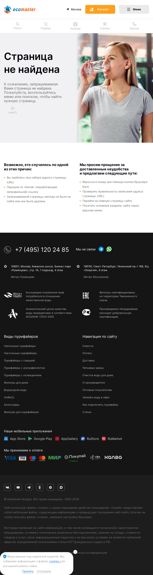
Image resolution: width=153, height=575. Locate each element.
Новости (87, 346)
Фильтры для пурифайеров (21, 412)
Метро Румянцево (22, 276)
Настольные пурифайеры (20, 353)
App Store (17, 439)
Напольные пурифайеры (20, 346)
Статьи (86, 412)
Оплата (87, 353)
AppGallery (69, 439)
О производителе (93, 382)
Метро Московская (96, 276)
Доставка (88, 360)
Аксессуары (11, 404)
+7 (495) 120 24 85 (36, 250)
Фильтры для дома (16, 382)
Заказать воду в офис (96, 397)
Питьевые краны (93, 367)
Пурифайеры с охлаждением (22, 375)
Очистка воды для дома (97, 375)
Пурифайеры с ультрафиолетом (24, 367)
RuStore (93, 439)
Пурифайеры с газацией (19, 360)
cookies (54, 561)
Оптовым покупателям (97, 389)
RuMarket (115, 439)
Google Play (43, 439)
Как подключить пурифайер (100, 404)
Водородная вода (15, 389)
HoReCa (9, 397)
